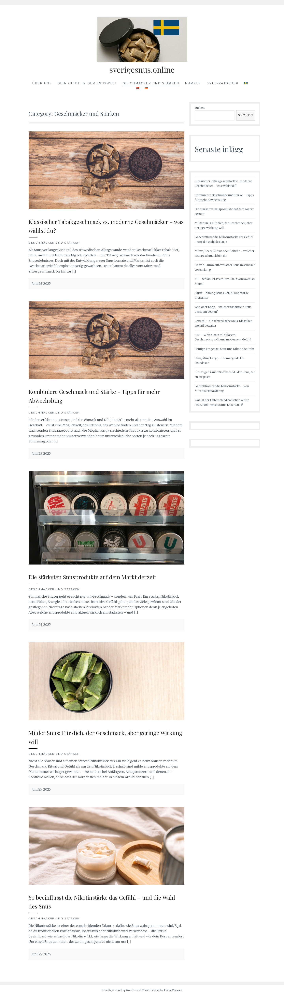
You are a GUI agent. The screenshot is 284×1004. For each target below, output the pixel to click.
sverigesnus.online (142, 68)
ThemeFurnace (173, 999)
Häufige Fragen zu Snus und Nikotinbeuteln (224, 349)
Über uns (42, 83)
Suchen (200, 107)
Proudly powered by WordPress (121, 999)
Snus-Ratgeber (223, 83)
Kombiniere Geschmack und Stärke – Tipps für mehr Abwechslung (101, 395)
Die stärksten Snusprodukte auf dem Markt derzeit (95, 581)
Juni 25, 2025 (41, 284)
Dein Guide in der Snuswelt (87, 83)
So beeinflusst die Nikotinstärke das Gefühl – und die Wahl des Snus (105, 910)
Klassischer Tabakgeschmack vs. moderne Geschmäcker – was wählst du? (94, 225)
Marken (193, 83)
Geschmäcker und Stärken (151, 83)
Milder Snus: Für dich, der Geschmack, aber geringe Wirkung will (96, 745)
